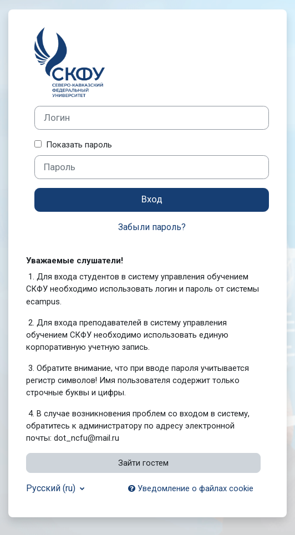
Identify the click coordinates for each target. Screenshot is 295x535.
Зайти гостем (143, 463)
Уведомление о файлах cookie (190, 488)
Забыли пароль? (152, 227)
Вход (151, 199)
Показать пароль (77, 145)
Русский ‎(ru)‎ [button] (52, 488)
